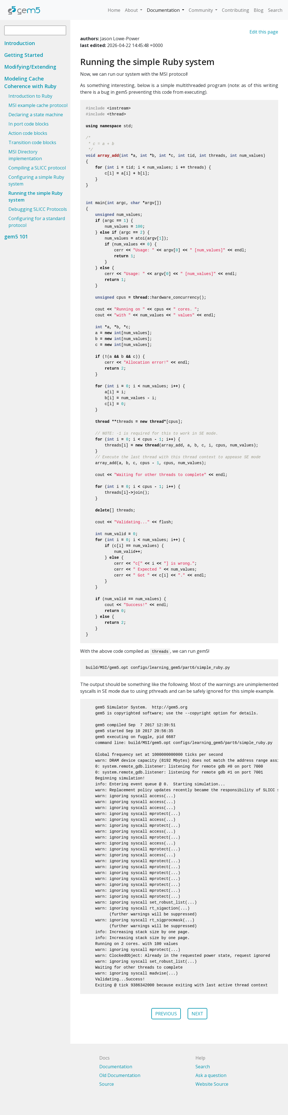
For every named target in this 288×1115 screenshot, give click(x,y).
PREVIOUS (166, 1014)
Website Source (211, 1084)
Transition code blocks (32, 142)
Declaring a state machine (35, 114)
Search (275, 10)
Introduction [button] (19, 43)
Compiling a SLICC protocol (37, 168)
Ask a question (210, 1075)
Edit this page (263, 32)
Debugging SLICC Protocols (37, 209)
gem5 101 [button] (16, 236)
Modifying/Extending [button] (30, 66)
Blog (259, 10)
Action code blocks (27, 133)
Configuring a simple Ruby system (36, 180)
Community (201, 10)
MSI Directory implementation (25, 155)
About (132, 10)
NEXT (197, 1014)
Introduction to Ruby (30, 96)
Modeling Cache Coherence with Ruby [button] (30, 82)
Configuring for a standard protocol (36, 221)
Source (106, 1084)
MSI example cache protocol (38, 105)
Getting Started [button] (23, 55)
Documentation (164, 10)
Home (114, 10)
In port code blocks (28, 124)
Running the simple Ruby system (35, 196)
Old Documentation (119, 1075)
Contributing (235, 10)
